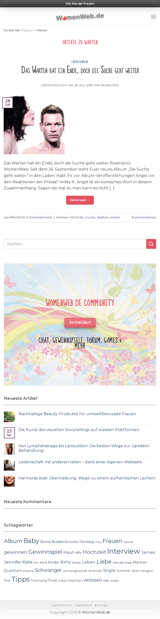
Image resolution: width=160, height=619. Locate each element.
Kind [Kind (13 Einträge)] (43, 562)
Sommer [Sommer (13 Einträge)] (123, 571)
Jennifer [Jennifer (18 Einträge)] (12, 562)
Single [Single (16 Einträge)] (109, 570)
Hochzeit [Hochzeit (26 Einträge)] (94, 552)
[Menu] (153, 16)
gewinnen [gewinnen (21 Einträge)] (15, 552)
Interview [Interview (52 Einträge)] (123, 551)
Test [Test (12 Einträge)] (7, 580)
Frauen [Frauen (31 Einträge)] (112, 540)
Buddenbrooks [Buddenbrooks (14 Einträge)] (64, 542)
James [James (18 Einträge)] (148, 552)
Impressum (84, 605)
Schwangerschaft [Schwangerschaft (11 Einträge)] (75, 571)
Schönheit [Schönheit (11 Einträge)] (95, 571)
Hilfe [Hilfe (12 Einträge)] (78, 552)
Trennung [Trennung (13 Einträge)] (39, 580)
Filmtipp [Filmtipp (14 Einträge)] (87, 542)
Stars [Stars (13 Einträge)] (135, 571)
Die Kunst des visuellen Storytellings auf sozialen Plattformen (79, 429)
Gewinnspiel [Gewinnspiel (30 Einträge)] (45, 551)
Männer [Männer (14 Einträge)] (140, 562)
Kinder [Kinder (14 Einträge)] (54, 562)
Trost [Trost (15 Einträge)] (52, 580)
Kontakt (101, 605)
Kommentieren (144, 217)
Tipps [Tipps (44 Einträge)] (20, 579)
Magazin (27, 30)
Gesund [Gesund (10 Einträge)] (128, 542)
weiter (115, 217)
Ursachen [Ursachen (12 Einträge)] (75, 580)
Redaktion (110, 85)
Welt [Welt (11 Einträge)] (106, 580)
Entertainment (80, 62)
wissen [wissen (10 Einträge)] (114, 580)
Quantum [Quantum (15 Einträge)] (13, 570)
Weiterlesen (80, 200)
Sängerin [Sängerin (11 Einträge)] (147, 571)
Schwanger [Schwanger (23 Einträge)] (48, 570)
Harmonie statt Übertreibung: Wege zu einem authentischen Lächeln (87, 478)
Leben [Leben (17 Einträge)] (88, 562)
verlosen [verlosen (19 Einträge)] (92, 580)
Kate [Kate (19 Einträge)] (27, 562)
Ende (79, 217)
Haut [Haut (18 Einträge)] (68, 552)
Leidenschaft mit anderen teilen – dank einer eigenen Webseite (80, 462)
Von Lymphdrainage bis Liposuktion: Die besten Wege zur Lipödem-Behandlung (84, 448)
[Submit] (151, 244)
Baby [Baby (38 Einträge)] (31, 540)
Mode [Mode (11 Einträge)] (128, 562)
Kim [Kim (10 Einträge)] (36, 562)
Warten (103, 217)
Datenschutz (62, 605)
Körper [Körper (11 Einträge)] (76, 562)
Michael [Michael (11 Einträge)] (118, 562)
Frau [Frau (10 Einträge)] (98, 542)
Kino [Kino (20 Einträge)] (66, 562)
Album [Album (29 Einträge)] (13, 541)
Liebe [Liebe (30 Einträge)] (104, 561)
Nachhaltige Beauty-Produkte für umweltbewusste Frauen (77, 414)
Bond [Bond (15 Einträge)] (45, 541)
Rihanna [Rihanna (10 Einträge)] (28, 571)
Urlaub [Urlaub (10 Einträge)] (62, 580)
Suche (90, 217)
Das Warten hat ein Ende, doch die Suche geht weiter (80, 70)
